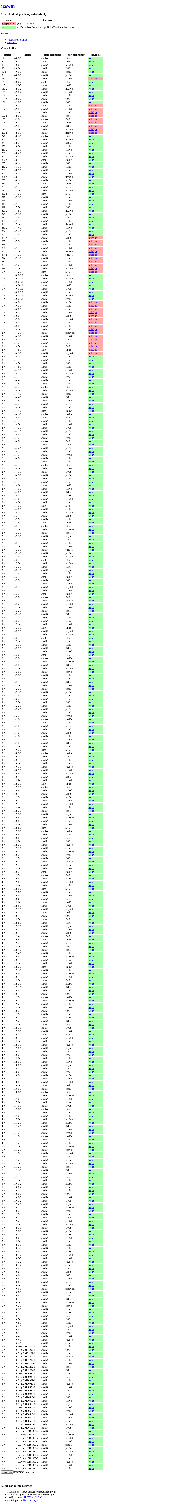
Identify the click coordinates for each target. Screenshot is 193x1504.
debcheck (12, 42)
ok (90, 58)
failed (91, 78)
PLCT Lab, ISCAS (33, 1497)
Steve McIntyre (31, 1500)
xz (93, 58)
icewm (8, 6)
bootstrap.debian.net (17, 39)
